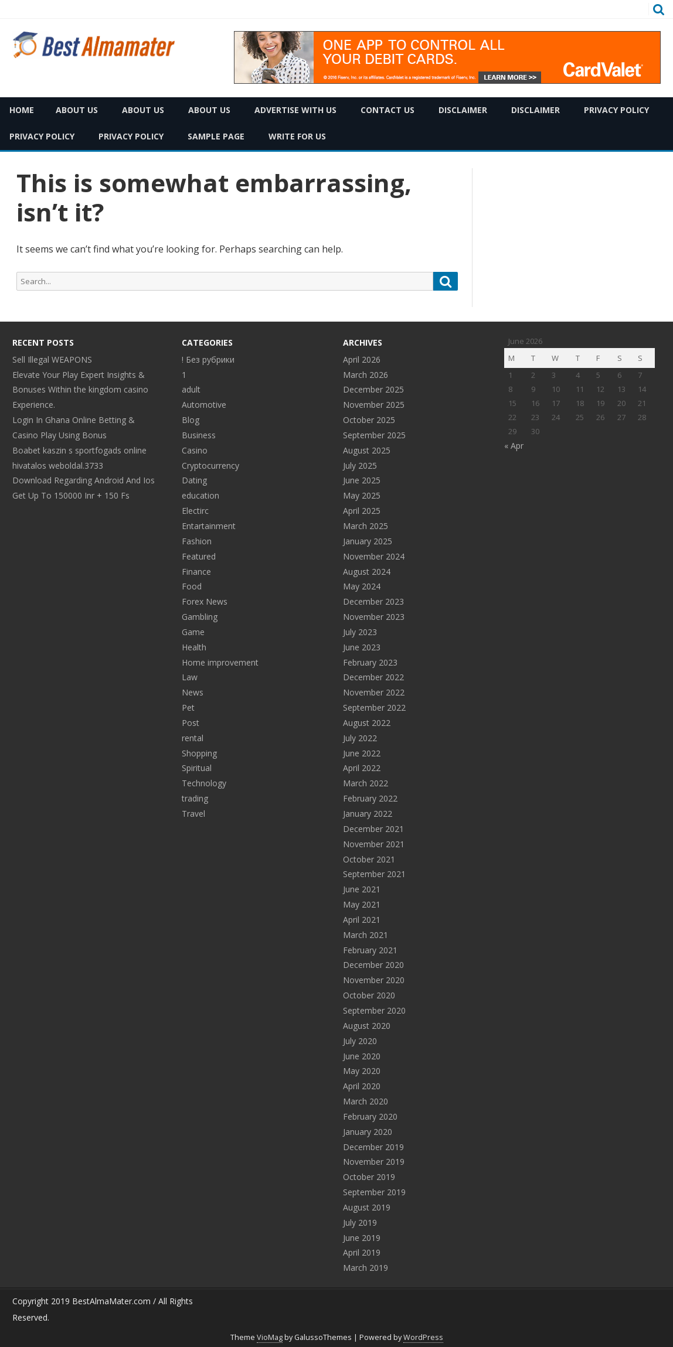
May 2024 (361, 586)
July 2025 (360, 465)
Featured (199, 556)
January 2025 (367, 541)
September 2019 (374, 1192)
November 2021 (374, 844)
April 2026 (361, 359)
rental (192, 738)
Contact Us (387, 109)
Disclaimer (463, 109)
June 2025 (361, 480)
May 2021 (361, 904)
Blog (190, 419)
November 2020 (374, 979)
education (200, 495)
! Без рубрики (208, 359)
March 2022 (365, 783)
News (192, 692)
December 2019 (373, 1146)
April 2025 (361, 510)
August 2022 (366, 722)
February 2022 (370, 798)
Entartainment (209, 525)
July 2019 (360, 1222)
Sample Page (216, 136)
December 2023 (373, 601)
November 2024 (374, 556)
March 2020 (365, 1101)
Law (190, 677)
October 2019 (369, 1176)
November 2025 (374, 404)
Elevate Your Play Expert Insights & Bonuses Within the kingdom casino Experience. (80, 390)
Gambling (199, 616)
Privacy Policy (616, 109)
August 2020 (366, 1025)
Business (199, 435)
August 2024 (366, 571)
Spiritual (197, 767)
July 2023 (360, 631)
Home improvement (220, 662)
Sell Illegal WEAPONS (52, 359)
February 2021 (370, 950)
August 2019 (366, 1207)
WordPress (423, 1337)
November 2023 (374, 616)
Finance (196, 571)
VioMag (270, 1337)
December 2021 (373, 828)
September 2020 (374, 1010)
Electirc (195, 510)
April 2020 (361, 1086)
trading (195, 798)
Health (194, 647)
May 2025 (361, 495)
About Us (77, 109)
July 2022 (360, 738)
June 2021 (361, 889)
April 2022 (361, 767)
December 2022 (373, 677)
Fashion (197, 541)
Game (193, 631)
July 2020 (360, 1040)
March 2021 (365, 934)
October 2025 (369, 419)
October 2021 (369, 859)
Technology (204, 783)
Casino (195, 450)
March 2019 (365, 1267)
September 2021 (374, 873)
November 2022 (374, 692)
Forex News (204, 601)
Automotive (204, 404)
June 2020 (361, 1056)
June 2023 (361, 647)
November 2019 (374, 1161)
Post (190, 722)
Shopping (199, 753)
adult (191, 389)
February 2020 (370, 1116)
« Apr (514, 445)
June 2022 (361, 753)
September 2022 (374, 707)
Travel (193, 813)
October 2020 (369, 995)
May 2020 (361, 1070)
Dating (194, 480)
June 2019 (361, 1237)
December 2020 (373, 964)
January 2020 (367, 1131)
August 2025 (366, 450)
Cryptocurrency (210, 465)
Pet (188, 707)
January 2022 (367, 813)
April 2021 (361, 919)
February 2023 (370, 662)
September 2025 (374, 435)
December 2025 (373, 389)
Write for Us (297, 136)
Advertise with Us (295, 109)
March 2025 (365, 525)
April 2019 (361, 1252)
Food (192, 586)
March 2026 (365, 374)
